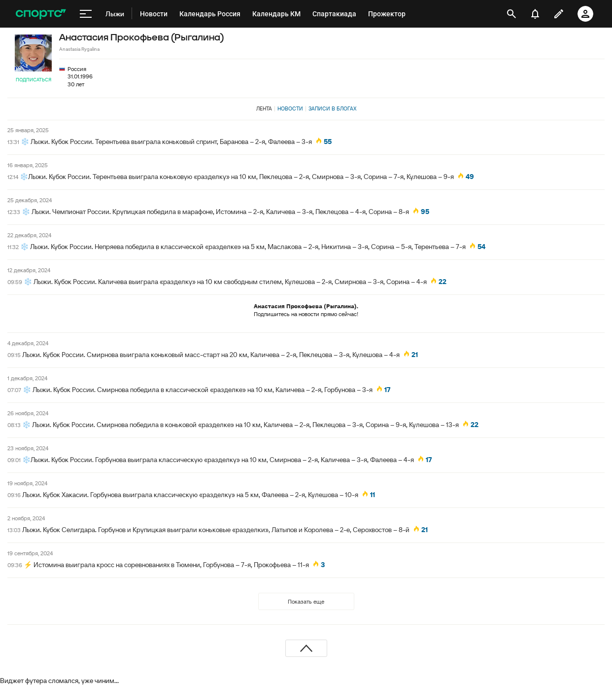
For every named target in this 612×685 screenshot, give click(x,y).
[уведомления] (535, 14)
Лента (264, 108)
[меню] (86, 13)
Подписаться (33, 79)
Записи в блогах (332, 108)
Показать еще (306, 601)
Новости (290, 108)
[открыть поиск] (511, 14)
